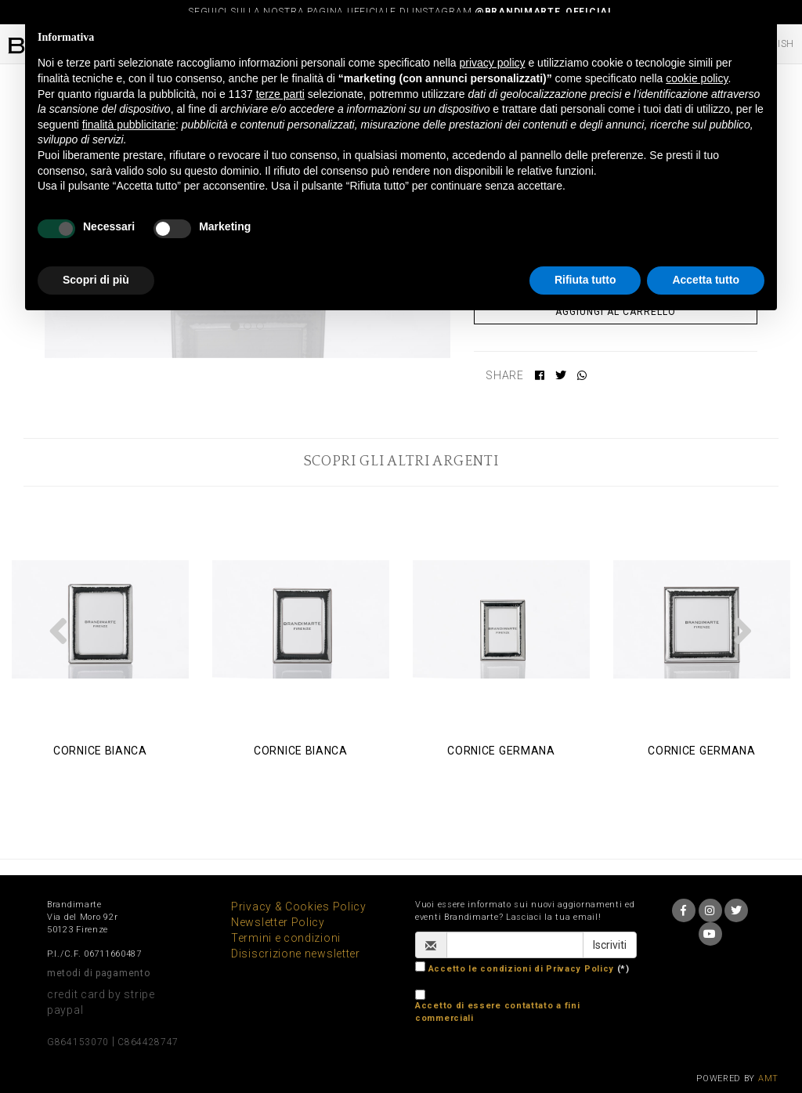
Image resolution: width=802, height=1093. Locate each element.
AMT (768, 1078)
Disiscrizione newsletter (295, 953)
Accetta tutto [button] (705, 279)
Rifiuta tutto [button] (585, 279)
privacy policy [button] (493, 62)
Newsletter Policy (278, 922)
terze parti (280, 94)
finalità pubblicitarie (128, 124)
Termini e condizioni (286, 938)
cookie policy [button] (697, 78)
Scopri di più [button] (96, 279)
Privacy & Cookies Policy (299, 906)
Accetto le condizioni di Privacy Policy (521, 969)
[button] (59, 630)
